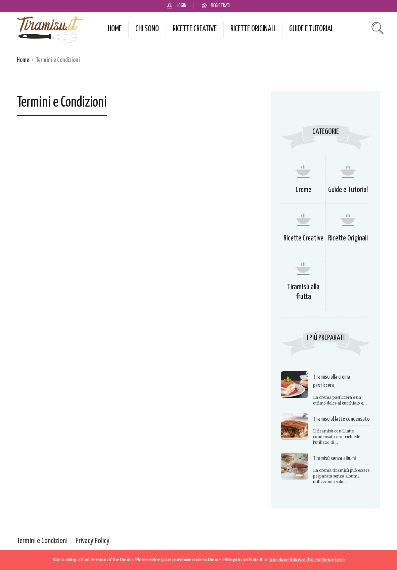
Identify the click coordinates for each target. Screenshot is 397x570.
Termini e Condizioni (42, 541)
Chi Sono (147, 29)
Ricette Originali (252, 29)
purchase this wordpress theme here (307, 559)
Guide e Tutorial (311, 29)
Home (115, 29)
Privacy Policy (92, 541)
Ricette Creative (195, 29)
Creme (303, 190)
